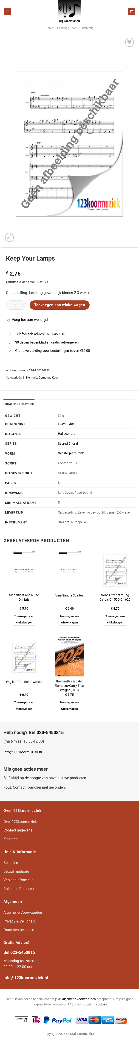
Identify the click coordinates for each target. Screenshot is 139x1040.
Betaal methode (16, 871)
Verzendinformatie (18, 880)
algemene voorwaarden (79, 999)
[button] (27, 320)
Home (49, 28)
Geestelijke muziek (71, 453)
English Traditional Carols (24, 682)
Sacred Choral (68, 444)
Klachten (10, 839)
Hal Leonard (66, 434)
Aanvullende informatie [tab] (19, 403)
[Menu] (7, 11)
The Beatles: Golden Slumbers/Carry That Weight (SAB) (69, 685)
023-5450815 (50, 732)
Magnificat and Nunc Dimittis (24, 597)
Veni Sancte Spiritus (69, 595)
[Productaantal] (15, 305)
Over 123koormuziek (20, 822)
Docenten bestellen (18, 930)
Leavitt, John (67, 424)
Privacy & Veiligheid (19, 921)
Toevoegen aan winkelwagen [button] (24, 619)
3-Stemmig (87, 28)
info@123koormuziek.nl (22, 752)
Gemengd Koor (66, 28)
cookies (101, 1004)
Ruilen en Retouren (18, 889)
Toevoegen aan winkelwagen (59, 305)
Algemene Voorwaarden (22, 912)
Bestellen (10, 863)
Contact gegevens (17, 830)
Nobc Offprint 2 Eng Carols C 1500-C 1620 (114, 597)
